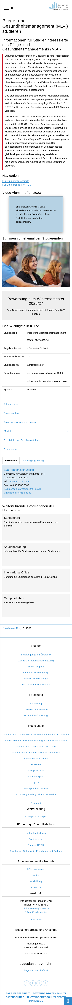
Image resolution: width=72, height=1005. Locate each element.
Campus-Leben (36, 605)
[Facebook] (26, 983)
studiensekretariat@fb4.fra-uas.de (22, 489)
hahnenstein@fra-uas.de (17, 492)
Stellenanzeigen (36, 869)
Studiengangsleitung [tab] (33, 460)
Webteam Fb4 (11, 628)
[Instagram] (39, 983)
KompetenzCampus (37, 816)
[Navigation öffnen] (6, 8)
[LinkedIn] (32, 983)
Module (8, 431)
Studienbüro (36, 527)
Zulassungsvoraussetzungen (20, 422)
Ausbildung (36, 881)
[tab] (36, 403)
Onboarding (36, 887)
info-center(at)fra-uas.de (36, 908)
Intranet (37, 803)
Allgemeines (11, 404)
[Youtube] (45, 983)
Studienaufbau (12, 413)
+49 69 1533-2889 (19, 481)
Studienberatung (36, 554)
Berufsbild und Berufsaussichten (22, 440)
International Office (36, 580)
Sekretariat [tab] (11, 460)
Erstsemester (11, 449)
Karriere (36, 875)
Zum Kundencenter (37, 912)
